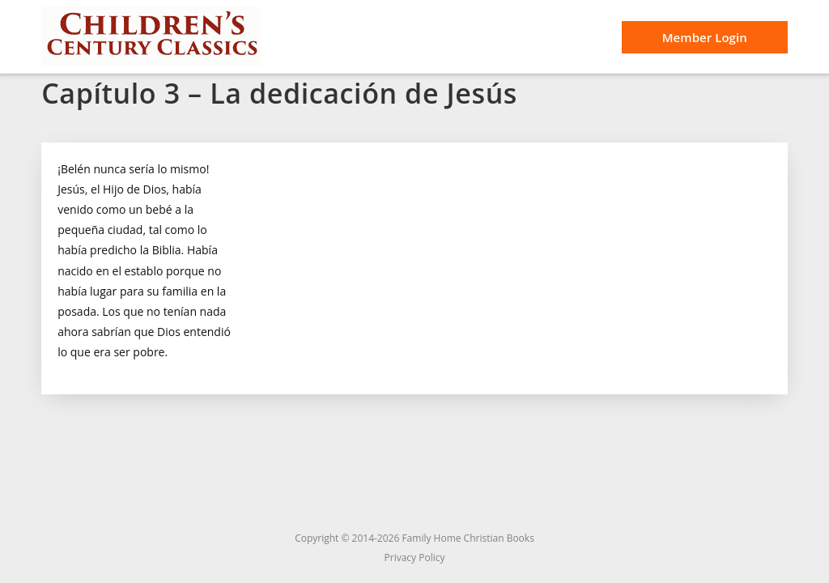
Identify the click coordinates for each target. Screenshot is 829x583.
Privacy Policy (415, 557)
